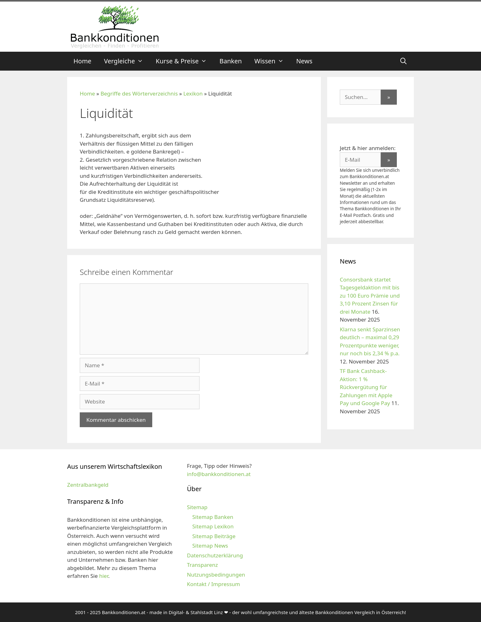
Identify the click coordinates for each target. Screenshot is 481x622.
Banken (230, 61)
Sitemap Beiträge (213, 536)
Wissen (272, 61)
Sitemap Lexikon (213, 526)
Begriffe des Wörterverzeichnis (139, 93)
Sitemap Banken (212, 516)
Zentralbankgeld (87, 484)
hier (103, 575)
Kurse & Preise (184, 61)
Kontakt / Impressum (213, 584)
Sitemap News (210, 545)
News (304, 61)
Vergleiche (126, 61)
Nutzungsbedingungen (216, 574)
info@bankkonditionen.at (219, 474)
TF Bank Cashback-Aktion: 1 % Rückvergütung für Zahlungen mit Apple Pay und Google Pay (366, 387)
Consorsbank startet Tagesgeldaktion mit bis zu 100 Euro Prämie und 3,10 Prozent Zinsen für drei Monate (370, 295)
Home (82, 61)
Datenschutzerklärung (215, 555)
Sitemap (197, 507)
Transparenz (202, 564)
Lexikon (193, 93)
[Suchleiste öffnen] (403, 61)
